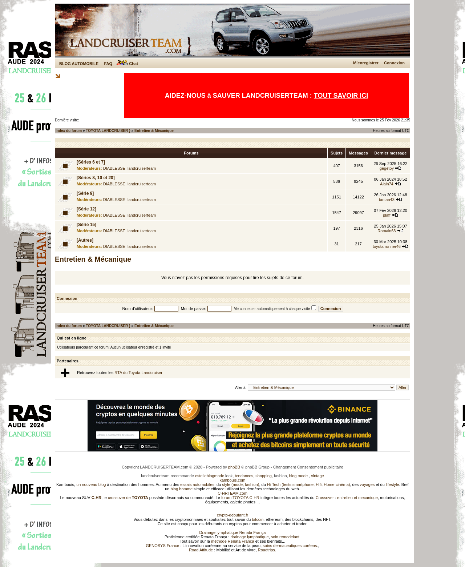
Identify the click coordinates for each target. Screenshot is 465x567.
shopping (263, 476)
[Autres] (85, 240)
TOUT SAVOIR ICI (341, 95)
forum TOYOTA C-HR (240, 497)
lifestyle (392, 484)
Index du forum (69, 131)
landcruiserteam (142, 168)
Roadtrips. (267, 550)
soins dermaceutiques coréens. (290, 545)
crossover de (127, 497)
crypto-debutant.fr (232, 515)
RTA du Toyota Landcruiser (138, 372)
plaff (387, 215)
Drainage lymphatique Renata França (232, 532)
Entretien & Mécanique (154, 131)
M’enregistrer (366, 63)
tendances (244, 476)
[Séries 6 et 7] (91, 162)
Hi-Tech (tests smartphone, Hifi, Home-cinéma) (308, 484)
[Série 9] (85, 193)
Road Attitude (201, 550)
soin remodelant (285, 537)
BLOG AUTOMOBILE (78, 63)
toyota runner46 (387, 246)
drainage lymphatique (249, 537)
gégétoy (387, 168)
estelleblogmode (209, 476)
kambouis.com (233, 480)
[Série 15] (86, 224)
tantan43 (387, 199)
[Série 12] (86, 209)
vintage (317, 476)
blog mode (298, 476)
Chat (127, 63)
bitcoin (258, 519)
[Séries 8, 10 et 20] (96, 177)
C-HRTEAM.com (232, 493)
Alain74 (386, 184)
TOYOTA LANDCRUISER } (108, 131)
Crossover (325, 497)
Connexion (394, 63)
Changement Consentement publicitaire (308, 467)
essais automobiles (197, 484)
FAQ (108, 63)
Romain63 (386, 231)
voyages (367, 484)
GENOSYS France (162, 545)
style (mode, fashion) (240, 484)
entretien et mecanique (357, 497)
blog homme (182, 489)
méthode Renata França (232, 541)
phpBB (234, 467)
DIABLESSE (114, 168)
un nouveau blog (91, 484)
